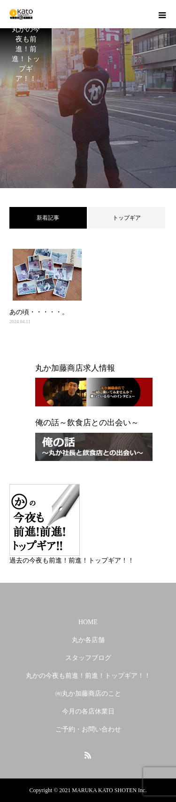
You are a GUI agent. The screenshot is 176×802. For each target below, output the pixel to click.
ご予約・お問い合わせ (88, 729)
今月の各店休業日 (88, 711)
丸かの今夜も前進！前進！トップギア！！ (88, 675)
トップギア (127, 217)
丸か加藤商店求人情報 (75, 368)
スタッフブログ (88, 657)
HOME (88, 622)
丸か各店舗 (88, 639)
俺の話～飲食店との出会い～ (87, 422)
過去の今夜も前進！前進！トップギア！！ (71, 560)
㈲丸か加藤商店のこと (88, 693)
